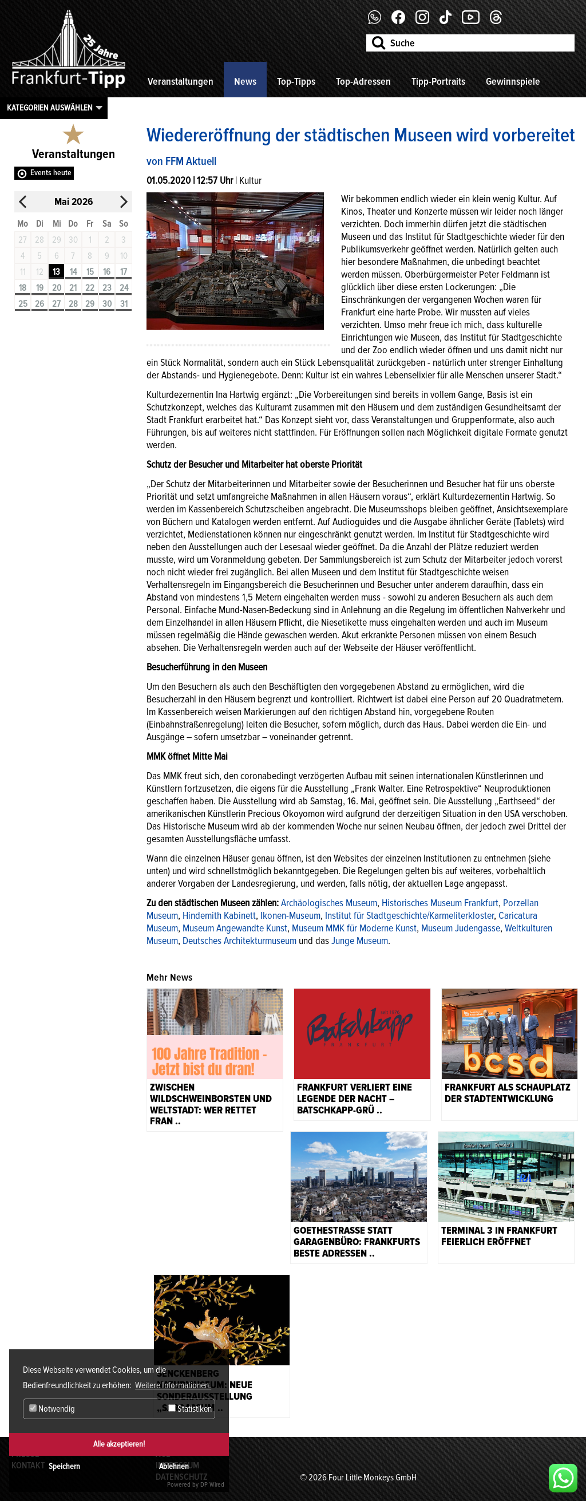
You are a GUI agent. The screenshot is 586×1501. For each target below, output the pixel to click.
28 (73, 304)
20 (56, 288)
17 (123, 272)
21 (73, 288)
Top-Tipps (296, 81)
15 (90, 272)
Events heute (51, 172)
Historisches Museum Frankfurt (440, 902)
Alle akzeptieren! (119, 1444)
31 (124, 304)
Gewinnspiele (513, 81)
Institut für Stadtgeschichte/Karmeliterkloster (409, 915)
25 (22, 304)
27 (56, 304)
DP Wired (212, 1484)
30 (107, 304)
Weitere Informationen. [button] (173, 1385)
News (245, 81)
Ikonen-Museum (290, 915)
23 (107, 288)
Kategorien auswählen (50, 107)
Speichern (64, 1466)
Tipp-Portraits (438, 81)
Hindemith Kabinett (219, 915)
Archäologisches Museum (329, 902)
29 (89, 304)
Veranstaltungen (180, 81)
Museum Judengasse (460, 928)
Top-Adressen (363, 81)
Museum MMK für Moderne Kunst (354, 928)
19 (39, 288)
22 (89, 288)
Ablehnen (174, 1466)
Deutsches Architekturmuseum (239, 940)
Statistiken (190, 1409)
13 (56, 272)
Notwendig (52, 1409)
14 (73, 272)
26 (39, 304)
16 (106, 272)
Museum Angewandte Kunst (235, 928)
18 (22, 288)
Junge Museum (359, 940)
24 (124, 288)
